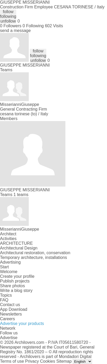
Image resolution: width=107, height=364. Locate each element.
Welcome (8, 271)
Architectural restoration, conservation (35, 253)
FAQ (4, 300)
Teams (6, 70)
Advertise (9, 337)
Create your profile (17, 276)
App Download (13, 309)
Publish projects (15, 281)
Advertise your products (22, 323)
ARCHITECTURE (16, 243)
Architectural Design (18, 248)
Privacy (32, 361)
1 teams (21, 194)
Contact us (10, 304)
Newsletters (11, 314)
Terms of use (12, 361)
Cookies (47, 361)
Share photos (12, 286)
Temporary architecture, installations (33, 257)
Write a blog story (16, 290)
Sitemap (64, 361)
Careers (7, 319)
